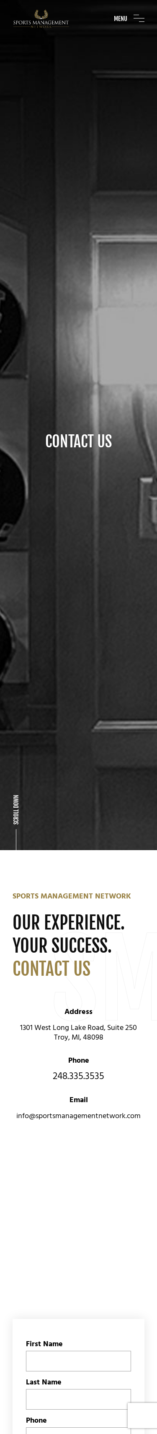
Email (35, 1313)
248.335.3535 (78, 931)
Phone (36, 1275)
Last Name (44, 1237)
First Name (44, 1199)
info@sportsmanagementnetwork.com (78, 971)
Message (41, 1352)
